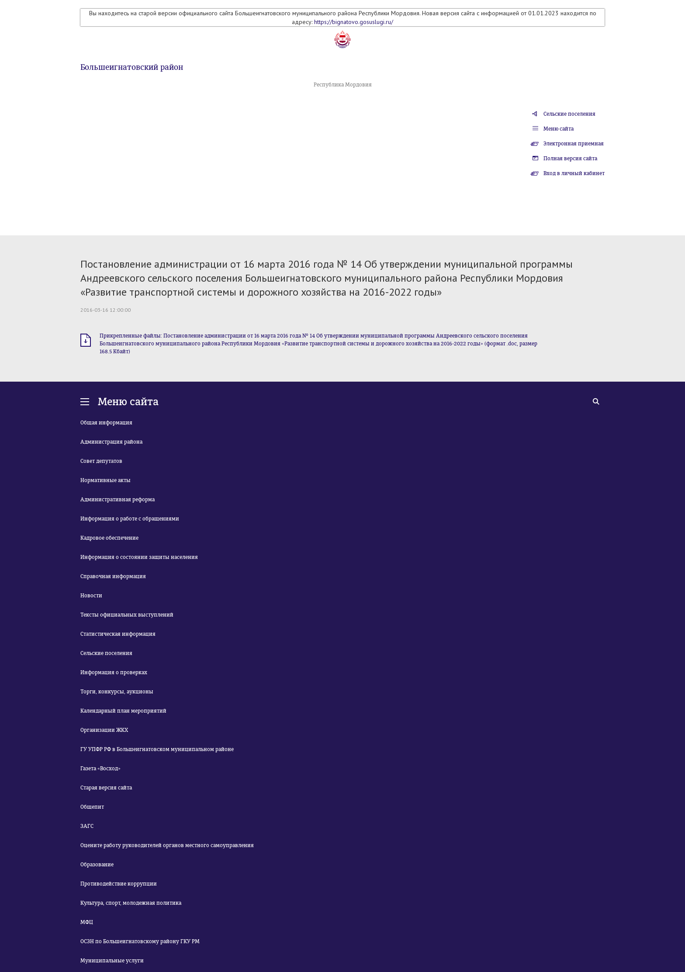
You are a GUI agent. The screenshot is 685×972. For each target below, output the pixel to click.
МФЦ (86, 922)
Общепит (92, 807)
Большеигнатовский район (131, 67)
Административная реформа (117, 499)
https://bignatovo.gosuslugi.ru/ (353, 22)
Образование (97, 865)
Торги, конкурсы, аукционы (116, 692)
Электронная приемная (573, 144)
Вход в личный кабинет (574, 173)
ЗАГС (86, 826)
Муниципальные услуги (112, 961)
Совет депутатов (101, 461)
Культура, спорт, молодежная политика (130, 903)
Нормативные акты (105, 480)
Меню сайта (558, 129)
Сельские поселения (569, 114)
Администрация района (111, 442)
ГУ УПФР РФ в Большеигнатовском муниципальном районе (157, 749)
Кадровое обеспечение (109, 538)
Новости (91, 596)
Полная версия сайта (570, 158)
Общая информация (106, 423)
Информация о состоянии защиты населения (139, 557)
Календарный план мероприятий (123, 711)
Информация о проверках (113, 672)
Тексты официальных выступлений (126, 615)
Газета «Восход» (100, 768)
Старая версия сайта (106, 788)
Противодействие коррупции (118, 884)
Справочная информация (113, 576)
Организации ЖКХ (104, 730)
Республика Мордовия (343, 85)
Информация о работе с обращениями (129, 519)
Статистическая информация (118, 634)
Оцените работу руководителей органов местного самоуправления (167, 845)
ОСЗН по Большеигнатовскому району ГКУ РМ (140, 941)
